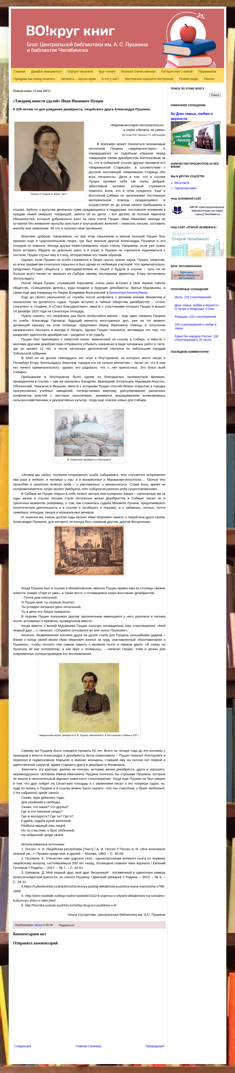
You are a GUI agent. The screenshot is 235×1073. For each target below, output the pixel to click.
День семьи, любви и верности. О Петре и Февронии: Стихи (197, 307)
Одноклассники (185, 188)
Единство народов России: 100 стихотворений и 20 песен (196, 338)
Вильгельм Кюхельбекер (128, 292)
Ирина (39, 925)
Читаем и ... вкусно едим (78, 79)
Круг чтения (107, 71)
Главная (19, 71)
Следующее (22, 1046)
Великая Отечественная (138, 71)
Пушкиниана (207, 71)
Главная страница (88, 1046)
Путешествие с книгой (176, 71)
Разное (209, 79)
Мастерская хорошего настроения (149, 79)
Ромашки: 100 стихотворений (195, 316)
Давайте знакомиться (46, 71)
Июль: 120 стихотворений (193, 297)
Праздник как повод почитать (34, 79)
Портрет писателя (80, 71)
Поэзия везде (188, 79)
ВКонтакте (182, 183)
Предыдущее (155, 1046)
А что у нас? (110, 79)
